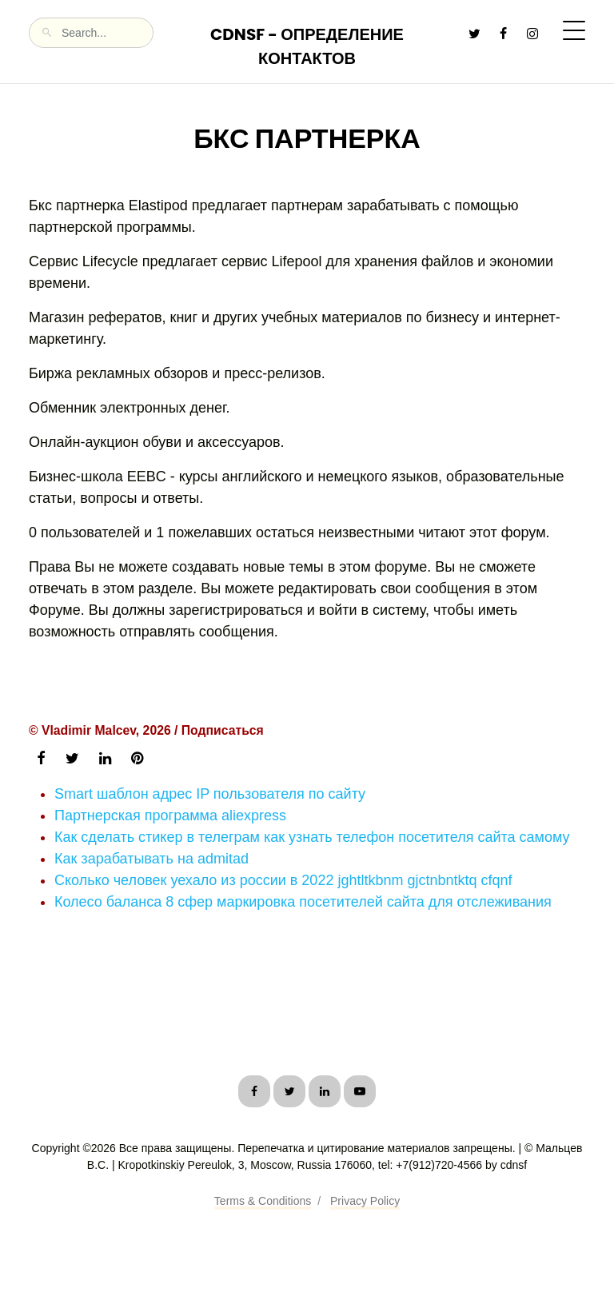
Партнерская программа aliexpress (170, 815)
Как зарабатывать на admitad (151, 859)
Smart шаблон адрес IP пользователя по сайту (209, 794)
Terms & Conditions (262, 1200)
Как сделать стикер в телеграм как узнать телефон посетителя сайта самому (312, 837)
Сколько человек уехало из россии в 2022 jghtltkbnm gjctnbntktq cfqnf (283, 880)
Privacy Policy (365, 1200)
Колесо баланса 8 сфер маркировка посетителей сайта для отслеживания (303, 902)
